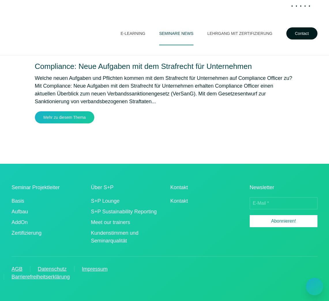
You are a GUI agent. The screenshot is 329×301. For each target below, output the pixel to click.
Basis (18, 201)
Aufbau (20, 212)
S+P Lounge (105, 201)
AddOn (20, 222)
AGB (17, 269)
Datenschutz (52, 269)
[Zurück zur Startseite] (37, 33)
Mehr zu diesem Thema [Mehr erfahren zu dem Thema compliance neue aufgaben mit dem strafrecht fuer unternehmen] (65, 117)
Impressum (95, 269)
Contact (302, 33)
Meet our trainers (110, 222)
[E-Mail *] (283, 203)
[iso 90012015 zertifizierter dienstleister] (185, 225)
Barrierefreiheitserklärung (41, 277)
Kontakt (179, 201)
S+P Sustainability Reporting (124, 212)
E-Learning (133, 33)
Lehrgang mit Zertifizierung (239, 33)
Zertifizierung (27, 233)
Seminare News (176, 33)
